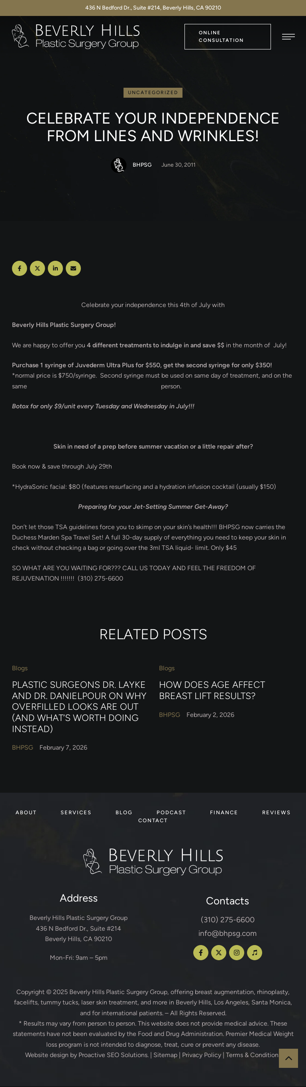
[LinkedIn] (55, 269)
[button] (227, 36)
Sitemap (165, 1056)
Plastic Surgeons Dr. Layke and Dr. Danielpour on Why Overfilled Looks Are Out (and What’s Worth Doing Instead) (79, 708)
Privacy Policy (201, 1056)
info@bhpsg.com (227, 934)
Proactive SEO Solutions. (113, 1056)
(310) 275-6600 (228, 920)
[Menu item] (26, 814)
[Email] (73, 269)
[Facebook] (19, 269)
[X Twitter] (37, 269)
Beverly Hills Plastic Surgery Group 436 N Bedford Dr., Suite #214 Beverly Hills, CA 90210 (78, 929)
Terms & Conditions (253, 1056)
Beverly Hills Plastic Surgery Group (118, 993)
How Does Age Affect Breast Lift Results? (212, 691)
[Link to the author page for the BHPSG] (119, 166)
